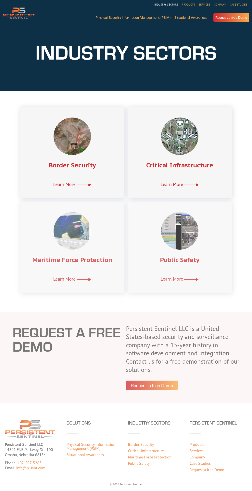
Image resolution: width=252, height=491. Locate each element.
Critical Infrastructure (179, 165)
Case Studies (238, 4)
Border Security (72, 165)
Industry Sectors (166, 4)
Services (204, 4)
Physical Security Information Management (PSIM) (132, 17)
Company (220, 4)
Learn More (64, 184)
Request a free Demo (231, 17)
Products (188, 4)
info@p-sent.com (30, 467)
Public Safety (179, 260)
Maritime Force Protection (72, 260)
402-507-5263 (29, 462)
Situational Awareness (191, 17)
